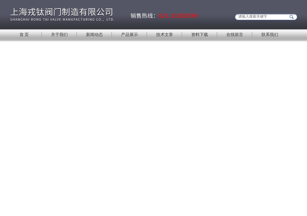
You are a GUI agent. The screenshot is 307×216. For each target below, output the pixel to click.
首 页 (24, 34)
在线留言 (234, 34)
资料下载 (199, 34)
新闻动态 (94, 34)
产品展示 (129, 34)
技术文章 (164, 34)
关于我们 (59, 34)
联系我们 (269, 34)
